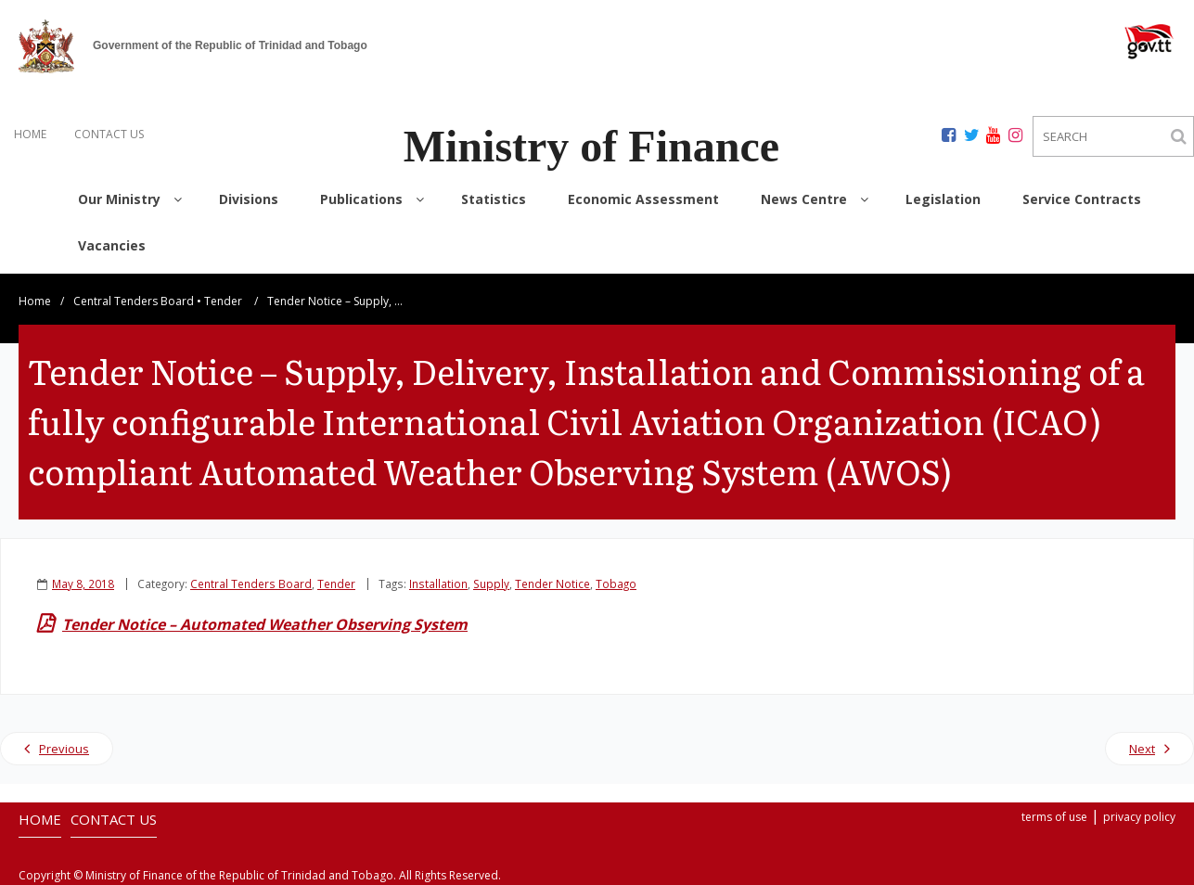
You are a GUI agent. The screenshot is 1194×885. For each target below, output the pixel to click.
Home (35, 301)
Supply (491, 583)
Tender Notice (552, 583)
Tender (223, 301)
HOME (30, 134)
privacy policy (1139, 817)
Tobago (616, 583)
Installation (438, 583)
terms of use (1054, 817)
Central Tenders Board (133, 301)
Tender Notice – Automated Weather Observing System (265, 624)
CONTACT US (109, 134)
